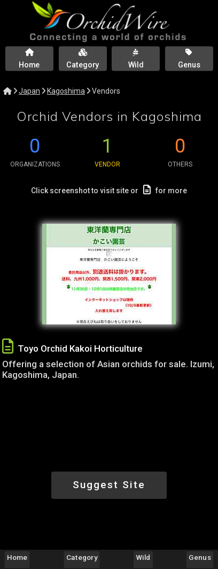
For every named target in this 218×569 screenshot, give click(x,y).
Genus (200, 557)
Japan (29, 91)
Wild (143, 557)
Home (17, 557)
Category (81, 557)
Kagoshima (66, 91)
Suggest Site (109, 485)
